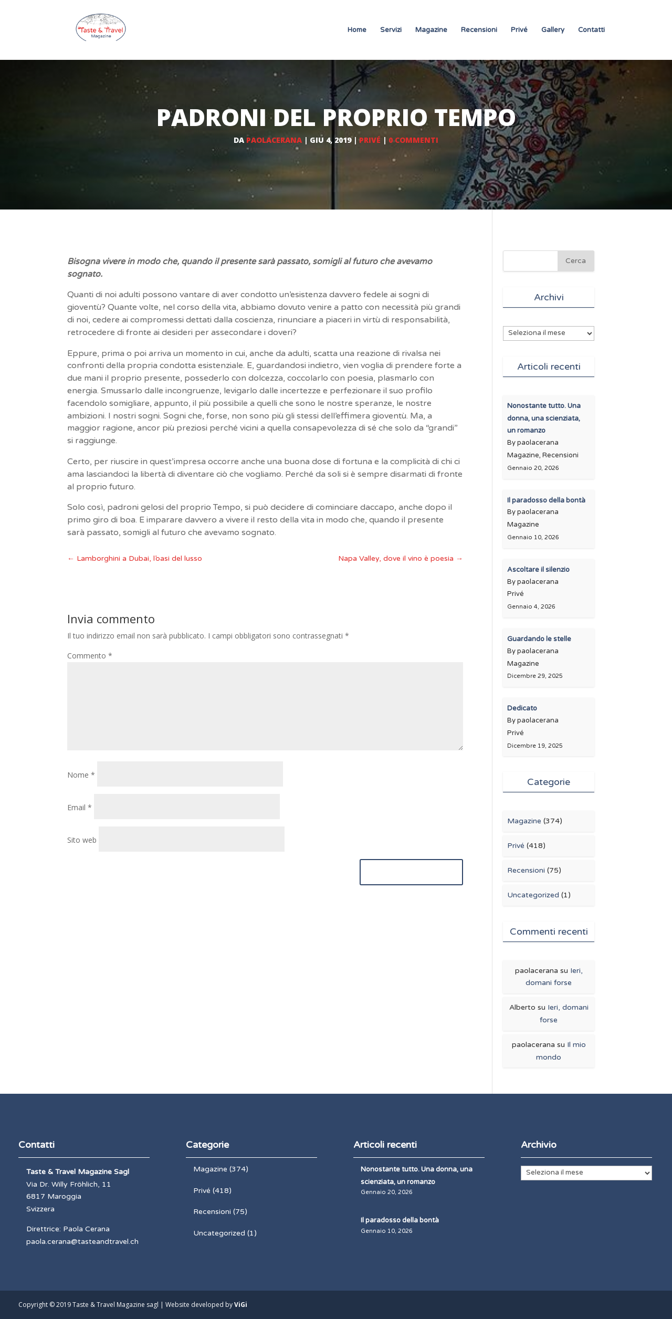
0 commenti (413, 140)
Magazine (431, 30)
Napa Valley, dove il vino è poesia (400, 558)
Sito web (82, 840)
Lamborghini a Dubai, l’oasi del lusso (134, 558)
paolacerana (274, 140)
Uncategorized (533, 895)
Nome (81, 775)
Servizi (391, 30)
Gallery (552, 30)
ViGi (240, 1304)
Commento (89, 656)
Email (79, 807)
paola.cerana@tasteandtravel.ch (82, 1241)
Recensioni (479, 30)
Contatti (591, 30)
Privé (519, 30)
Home (357, 30)
